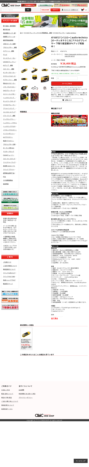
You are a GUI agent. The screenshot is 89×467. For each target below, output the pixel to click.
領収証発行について (7, 405)
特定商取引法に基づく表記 (27, 394)
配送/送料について (7, 394)
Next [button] (86, 21)
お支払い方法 (5, 390)
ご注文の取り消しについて (9, 401)
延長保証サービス (7, 409)
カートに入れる (67, 83)
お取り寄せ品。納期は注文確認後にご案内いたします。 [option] (26, 338)
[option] (39, 21)
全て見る (54, 318)
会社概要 (21, 390)
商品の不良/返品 (6, 397)
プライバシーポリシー (26, 397)
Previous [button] (21, 21)
